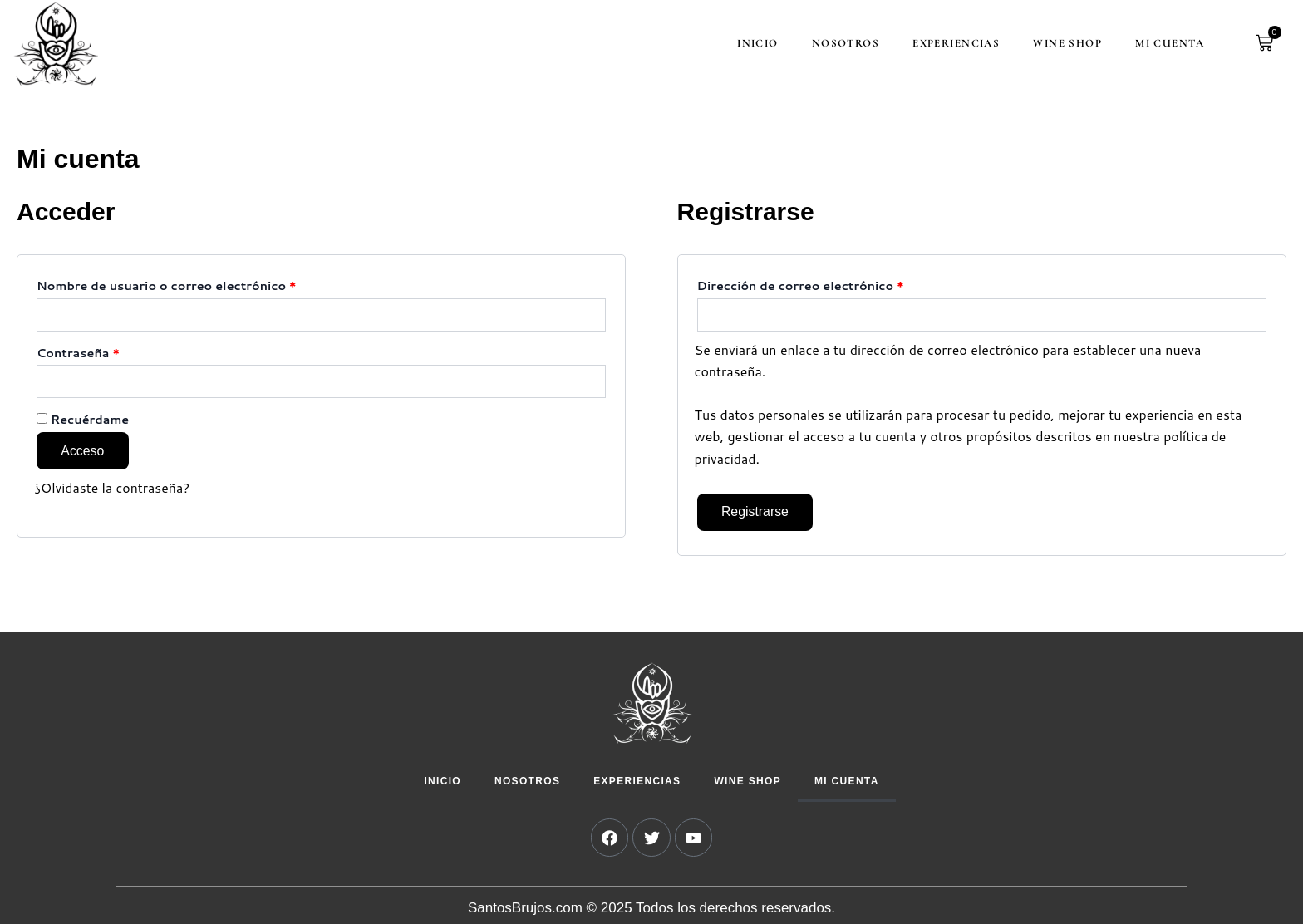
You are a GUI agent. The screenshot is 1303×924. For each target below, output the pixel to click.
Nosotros (841, 43)
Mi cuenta (1165, 43)
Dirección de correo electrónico (836, 284)
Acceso (83, 451)
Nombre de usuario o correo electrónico (202, 284)
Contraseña (113, 351)
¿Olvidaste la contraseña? (112, 488)
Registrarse (756, 512)
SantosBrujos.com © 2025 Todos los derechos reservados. (651, 909)
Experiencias (952, 43)
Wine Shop (1063, 43)
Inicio (753, 43)
